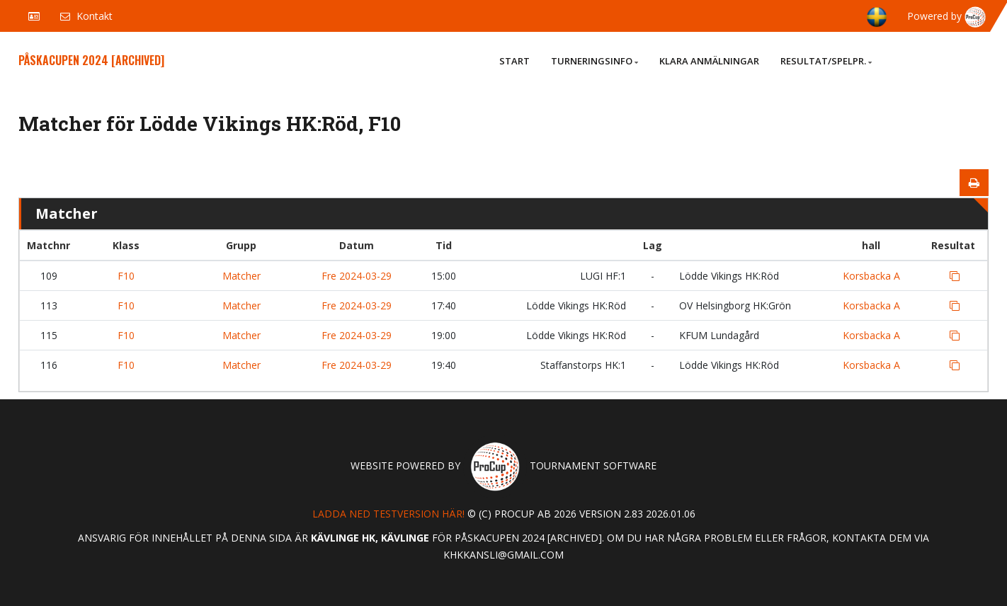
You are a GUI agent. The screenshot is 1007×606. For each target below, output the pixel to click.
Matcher (241, 275)
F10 (126, 275)
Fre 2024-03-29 (357, 275)
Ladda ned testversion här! (388, 513)
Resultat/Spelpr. (826, 61)
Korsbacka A (871, 275)
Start (514, 61)
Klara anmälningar (709, 61)
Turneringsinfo (594, 61)
